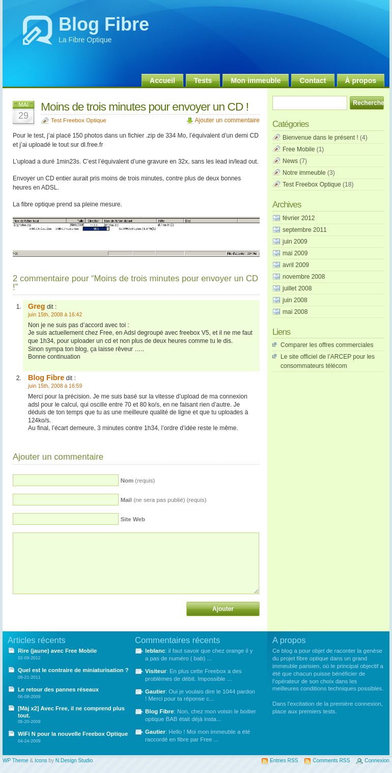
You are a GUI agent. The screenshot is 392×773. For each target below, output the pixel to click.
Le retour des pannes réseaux (58, 689)
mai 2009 (295, 253)
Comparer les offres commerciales (327, 345)
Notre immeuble (304, 172)
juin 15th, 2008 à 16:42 (55, 314)
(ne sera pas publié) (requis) (164, 500)
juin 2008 (295, 300)
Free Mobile (299, 149)
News (290, 161)
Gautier (155, 691)
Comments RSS (331, 760)
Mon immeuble (256, 80)
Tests (203, 80)
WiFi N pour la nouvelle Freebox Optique (73, 734)
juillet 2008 (297, 288)
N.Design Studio (74, 760)
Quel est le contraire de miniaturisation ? (73, 670)
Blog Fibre (104, 24)
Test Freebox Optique (78, 120)
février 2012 (299, 218)
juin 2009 (295, 241)
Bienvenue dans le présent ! (320, 137)
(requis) (138, 480)
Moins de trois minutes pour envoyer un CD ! (144, 106)
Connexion (377, 760)
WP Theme (16, 760)
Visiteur (155, 671)
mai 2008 (295, 311)
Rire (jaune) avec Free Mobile (57, 651)
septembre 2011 (305, 229)
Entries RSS (284, 760)
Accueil (162, 80)
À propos (360, 80)
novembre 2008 (304, 276)
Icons (41, 760)
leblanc (155, 651)
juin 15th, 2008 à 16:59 (55, 386)
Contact (312, 80)
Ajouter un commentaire (227, 120)
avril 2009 (296, 265)
